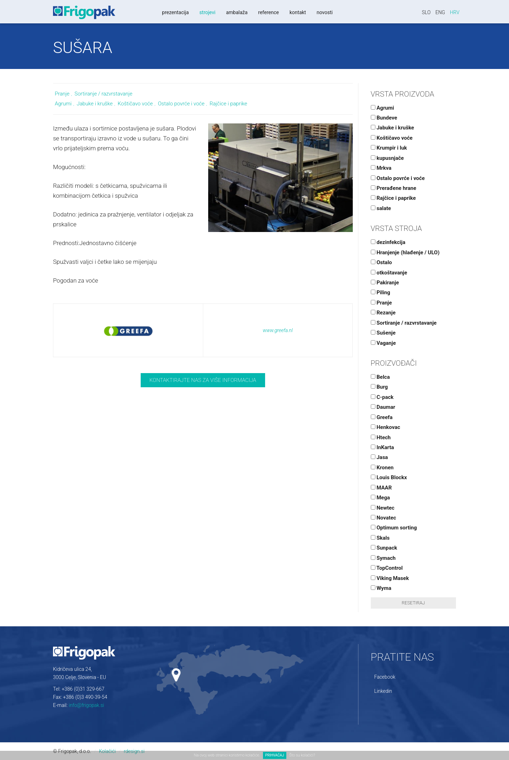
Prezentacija (175, 12)
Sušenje (383, 333)
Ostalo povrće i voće (181, 103)
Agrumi (63, 103)
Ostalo (381, 262)
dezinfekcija (388, 242)
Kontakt (297, 12)
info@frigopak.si (86, 705)
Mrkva (381, 168)
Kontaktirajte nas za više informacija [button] (203, 380)
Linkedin (383, 691)
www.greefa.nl (278, 330)
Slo (426, 12)
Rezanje (383, 312)
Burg (379, 387)
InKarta (382, 447)
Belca (380, 377)
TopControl (387, 568)
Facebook (385, 677)
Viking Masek (390, 578)
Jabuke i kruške (95, 103)
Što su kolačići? (302, 755)
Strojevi (207, 12)
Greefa (382, 417)
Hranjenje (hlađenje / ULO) (405, 252)
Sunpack (384, 548)
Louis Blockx (389, 477)
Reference (268, 12)
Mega (380, 497)
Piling (380, 292)
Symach (383, 558)
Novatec (383, 518)
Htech (381, 437)
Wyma (381, 588)
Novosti (325, 12)
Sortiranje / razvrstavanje (104, 94)
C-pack (382, 397)
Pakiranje (385, 282)
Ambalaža (236, 12)
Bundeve (384, 118)
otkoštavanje (389, 272)
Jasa (379, 457)
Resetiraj (413, 602)
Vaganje (383, 343)
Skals (380, 538)
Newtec (382, 508)
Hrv (455, 12)
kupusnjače (387, 158)
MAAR (381, 488)
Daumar (383, 407)
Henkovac (385, 427)
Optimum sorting (394, 527)
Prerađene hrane (393, 188)
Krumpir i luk (389, 148)
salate (381, 208)
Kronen (382, 467)
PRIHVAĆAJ (274, 755)
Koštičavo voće (135, 103)
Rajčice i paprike (228, 103)
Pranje (62, 94)
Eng (440, 12)
